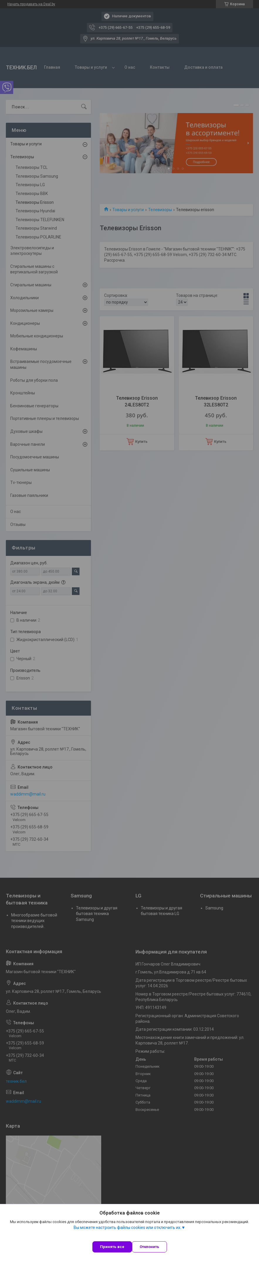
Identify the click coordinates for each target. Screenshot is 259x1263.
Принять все (112, 1246)
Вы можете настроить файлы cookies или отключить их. (127, 1227)
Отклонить (149, 1246)
